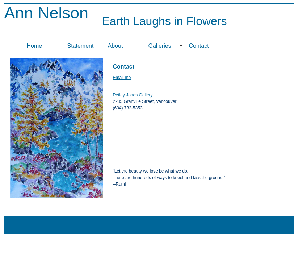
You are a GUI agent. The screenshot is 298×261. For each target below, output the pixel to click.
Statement (80, 46)
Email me (122, 77)
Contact (199, 46)
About (115, 46)
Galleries (159, 46)
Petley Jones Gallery (133, 95)
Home (34, 46)
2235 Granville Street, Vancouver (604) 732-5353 (145, 101)
